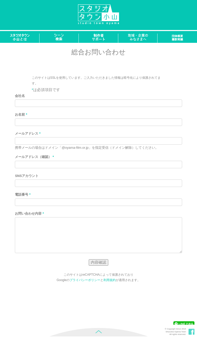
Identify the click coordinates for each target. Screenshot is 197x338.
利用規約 (109, 280)
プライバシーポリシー (85, 280)
